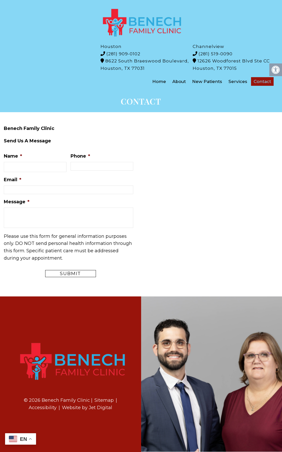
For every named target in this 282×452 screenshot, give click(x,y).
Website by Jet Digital (87, 407)
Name (13, 156)
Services (237, 81)
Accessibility (43, 407)
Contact (262, 81)
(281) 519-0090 (215, 53)
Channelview (208, 46)
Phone (80, 156)
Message (16, 202)
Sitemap (104, 400)
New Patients (207, 81)
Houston (111, 46)
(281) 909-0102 (123, 53)
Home (159, 81)
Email (12, 179)
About (179, 81)
